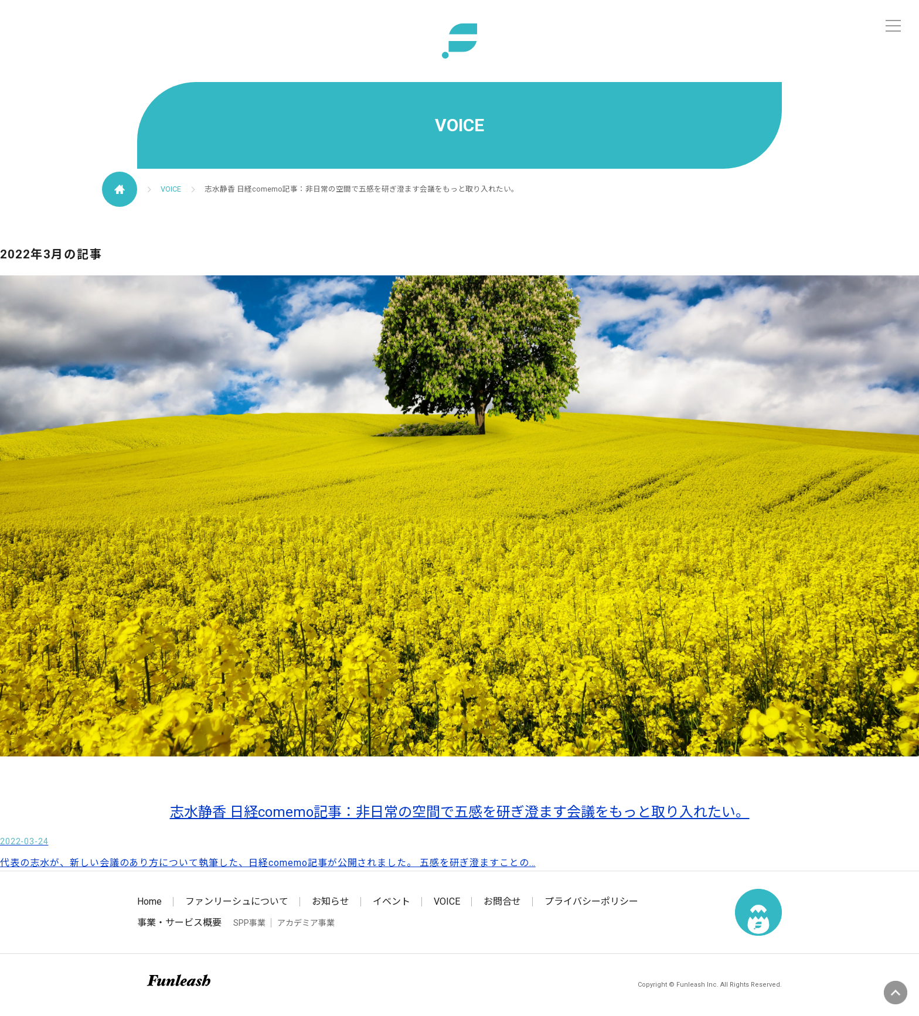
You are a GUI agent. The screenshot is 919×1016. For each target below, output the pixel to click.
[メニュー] (893, 26)
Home (149, 901)
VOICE (171, 189)
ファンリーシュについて (236, 901)
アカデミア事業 (306, 923)
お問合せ (502, 901)
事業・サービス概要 (179, 922)
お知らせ (330, 901)
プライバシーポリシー (591, 901)
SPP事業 (249, 923)
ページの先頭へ (895, 992)
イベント (391, 901)
